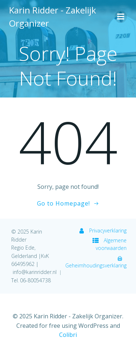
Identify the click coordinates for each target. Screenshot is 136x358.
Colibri (68, 335)
